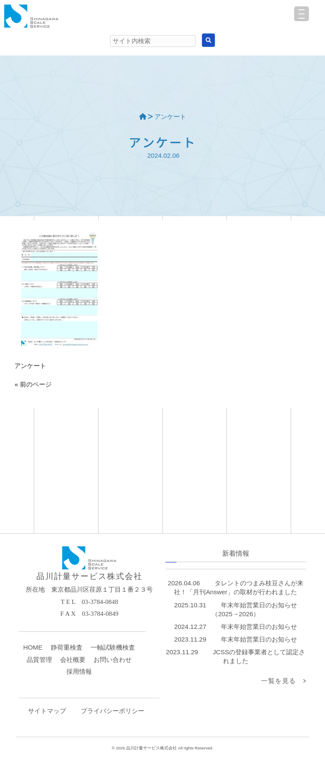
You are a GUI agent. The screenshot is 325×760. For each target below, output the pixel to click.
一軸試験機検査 (113, 647)
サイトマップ (47, 710)
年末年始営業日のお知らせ (259, 626)
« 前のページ (33, 384)
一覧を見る (278, 680)
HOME (33, 647)
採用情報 (79, 671)
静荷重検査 (67, 647)
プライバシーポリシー (112, 710)
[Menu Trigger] (301, 13)
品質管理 (39, 659)
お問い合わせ (113, 659)
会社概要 (72, 659)
